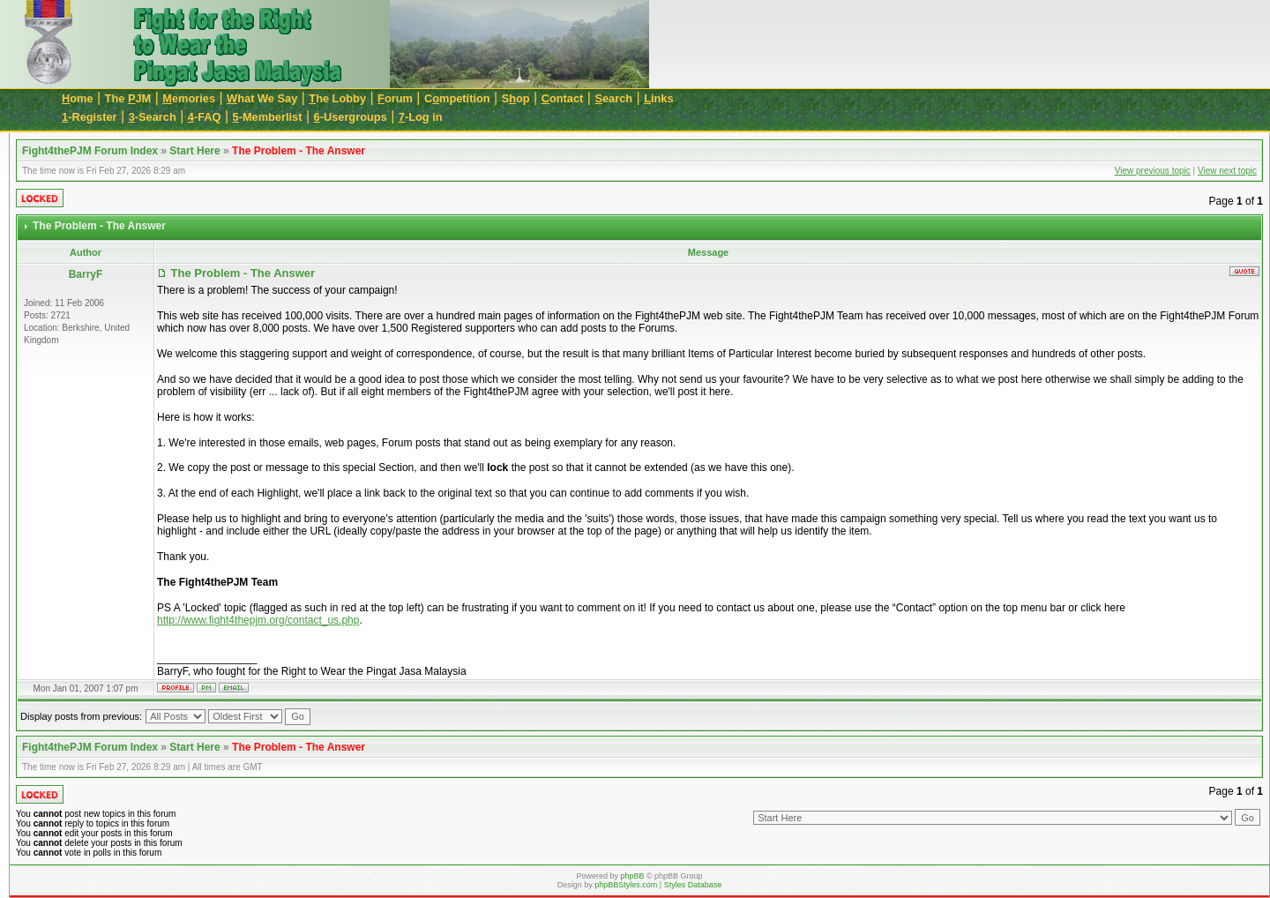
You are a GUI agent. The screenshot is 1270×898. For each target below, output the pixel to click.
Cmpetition (457, 98)
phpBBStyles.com (625, 884)
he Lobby (337, 98)
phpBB (632, 876)
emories (188, 98)
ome (77, 98)
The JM (128, 98)
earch (613, 98)
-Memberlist (268, 116)
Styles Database (693, 884)
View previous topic (1153, 171)
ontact (563, 98)
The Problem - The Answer (298, 151)
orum (395, 98)
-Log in (421, 116)
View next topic (1227, 171)
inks (658, 98)
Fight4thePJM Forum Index (90, 151)
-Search (152, 116)
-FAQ (204, 116)
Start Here (194, 151)
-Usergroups (350, 116)
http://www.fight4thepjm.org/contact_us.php (258, 620)
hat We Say (262, 98)
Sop (516, 98)
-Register (89, 116)
